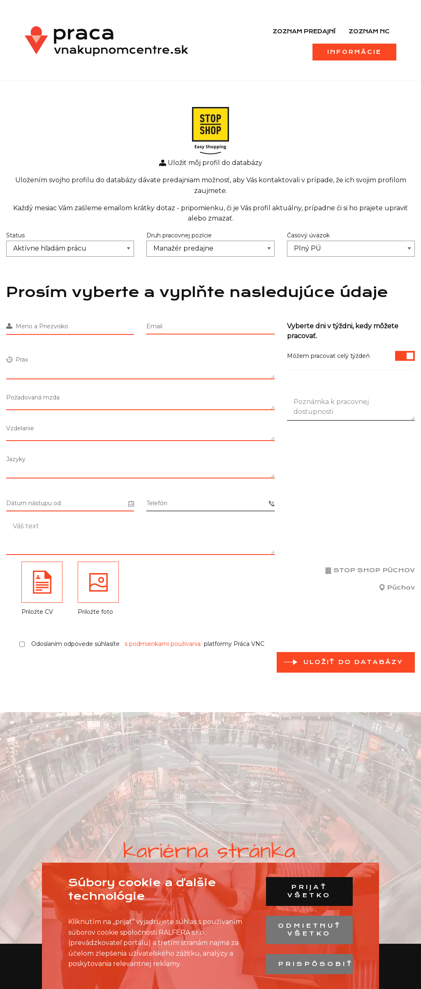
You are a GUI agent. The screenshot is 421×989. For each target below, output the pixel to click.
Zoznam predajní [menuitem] (304, 31)
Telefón (210, 503)
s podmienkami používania (163, 644)
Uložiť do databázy (353, 662)
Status (15, 235)
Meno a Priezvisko (37, 326)
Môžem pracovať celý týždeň (351, 356)
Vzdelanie (20, 428)
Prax (17, 359)
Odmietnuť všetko (310, 930)
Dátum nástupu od (70, 503)
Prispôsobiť (315, 964)
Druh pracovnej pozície (179, 235)
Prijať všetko (309, 891)
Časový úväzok (308, 235)
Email (154, 326)
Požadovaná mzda (33, 397)
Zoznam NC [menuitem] (369, 31)
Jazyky (15, 459)
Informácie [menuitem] (354, 52)
